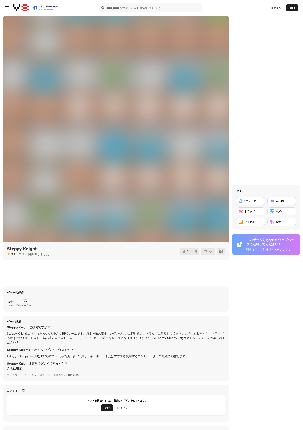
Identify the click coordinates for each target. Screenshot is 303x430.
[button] (14, 368)
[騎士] (281, 222)
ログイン (275, 8)
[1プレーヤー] (250, 201)
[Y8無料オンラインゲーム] (21, 7)
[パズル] (281, 211)
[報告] (208, 251)
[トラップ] (250, 211)
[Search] (103, 7)
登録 (292, 8)
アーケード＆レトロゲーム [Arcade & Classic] (34, 374)
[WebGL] (281, 201)
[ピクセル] (250, 222)
